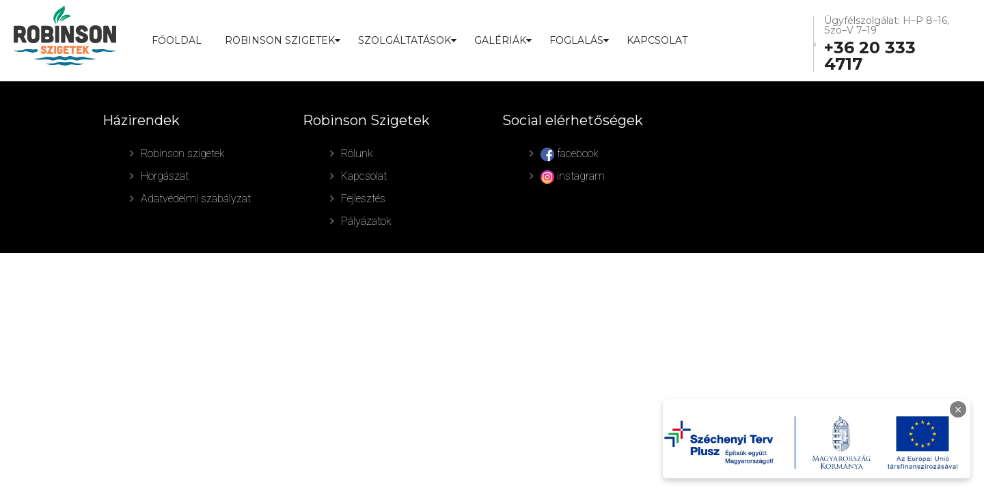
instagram (573, 176)
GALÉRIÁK (500, 40)
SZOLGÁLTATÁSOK (404, 40)
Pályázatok (366, 221)
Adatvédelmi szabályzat (196, 198)
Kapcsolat (657, 40)
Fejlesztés (363, 198)
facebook (570, 154)
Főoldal (177, 40)
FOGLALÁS (576, 40)
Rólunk (357, 153)
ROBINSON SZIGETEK (280, 40)
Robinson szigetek (183, 153)
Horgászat (165, 175)
